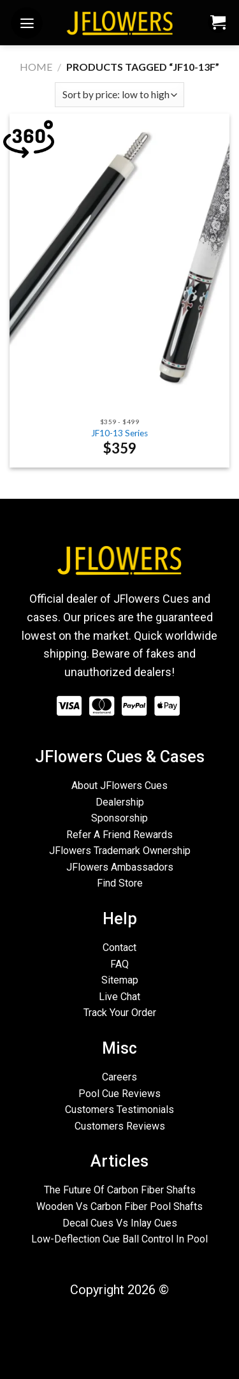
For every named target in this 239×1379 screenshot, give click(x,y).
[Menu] (27, 25)
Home (36, 67)
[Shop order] (119, 94)
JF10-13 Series (119, 433)
